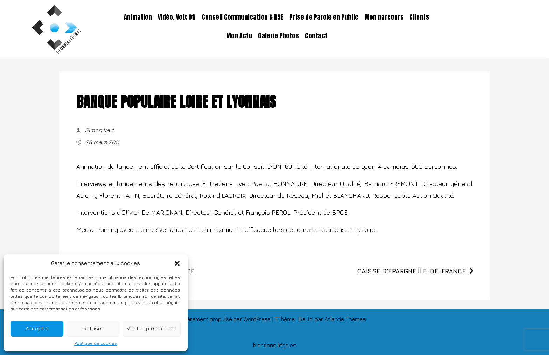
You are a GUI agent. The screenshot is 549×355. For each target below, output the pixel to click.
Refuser (93, 328)
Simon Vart (98, 130)
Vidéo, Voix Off (177, 17)
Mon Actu (239, 35)
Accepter (37, 328)
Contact (316, 35)
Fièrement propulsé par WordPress (227, 319)
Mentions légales (274, 345)
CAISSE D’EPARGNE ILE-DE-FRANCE (411, 271)
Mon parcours (384, 17)
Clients (419, 17)
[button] (177, 263)
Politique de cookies (95, 343)
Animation (138, 17)
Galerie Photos (278, 35)
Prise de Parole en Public (324, 17)
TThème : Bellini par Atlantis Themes (320, 319)
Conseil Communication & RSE (243, 17)
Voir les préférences (152, 328)
